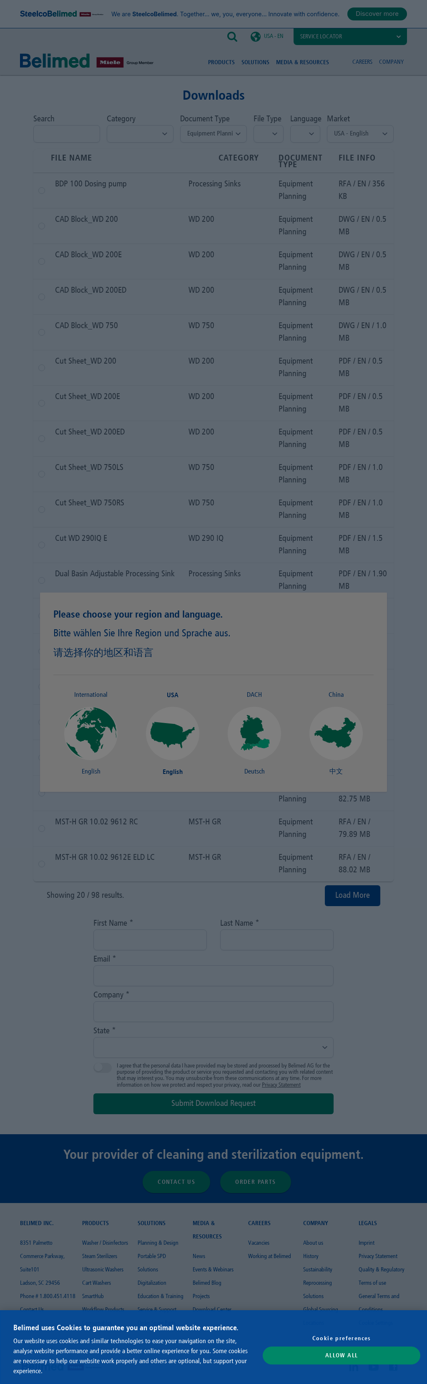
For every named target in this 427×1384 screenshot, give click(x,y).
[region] (213, 1347)
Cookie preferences (341, 1338)
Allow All (341, 1355)
